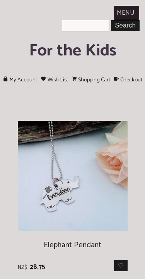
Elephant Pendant (72, 245)
